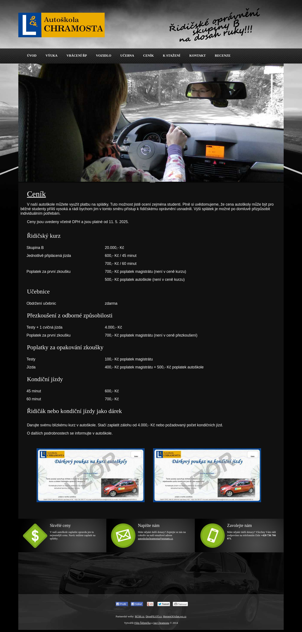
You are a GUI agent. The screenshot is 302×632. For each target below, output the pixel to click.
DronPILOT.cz (154, 616)
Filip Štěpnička (142, 622)
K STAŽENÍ (171, 55)
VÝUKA (51, 55)
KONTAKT (197, 55)
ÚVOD (31, 55)
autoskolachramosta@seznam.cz (155, 538)
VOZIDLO (103, 55)
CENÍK (148, 55)
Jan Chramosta (161, 622)
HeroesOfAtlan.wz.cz (174, 616)
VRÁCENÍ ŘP (76, 55)
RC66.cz (139, 616)
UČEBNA (127, 55)
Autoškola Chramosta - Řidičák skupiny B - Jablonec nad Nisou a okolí (70, 21)
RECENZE (223, 55)
